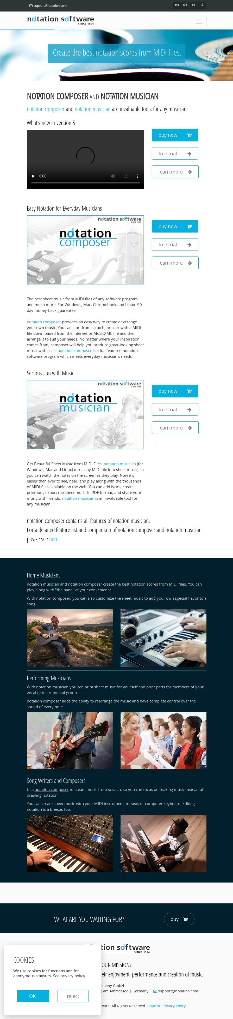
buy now (175, 135)
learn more (175, 172)
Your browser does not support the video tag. (85, 159)
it (202, 4)
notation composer (57, 96)
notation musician (129, 96)
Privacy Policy (174, 1005)
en (177, 4)
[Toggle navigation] (199, 22)
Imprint (153, 1005)
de (185, 4)
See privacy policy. (69, 975)
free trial (175, 153)
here (53, 539)
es (194, 4)
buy (179, 919)
